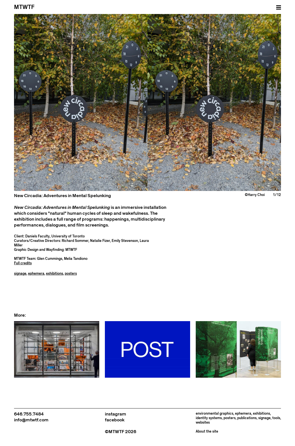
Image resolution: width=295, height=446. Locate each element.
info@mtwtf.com (31, 420)
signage (20, 273)
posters (71, 273)
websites (203, 422)
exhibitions (54, 273)
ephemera (36, 273)
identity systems (209, 418)
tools (276, 418)
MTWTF (24, 7)
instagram (115, 414)
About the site (207, 431)
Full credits (23, 263)
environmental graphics (214, 413)
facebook (115, 420)
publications (247, 418)
